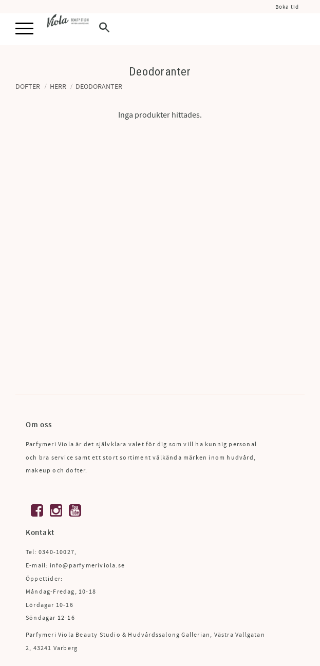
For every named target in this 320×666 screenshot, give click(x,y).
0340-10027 (56, 552)
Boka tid (287, 7)
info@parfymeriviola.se (87, 565)
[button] (24, 29)
